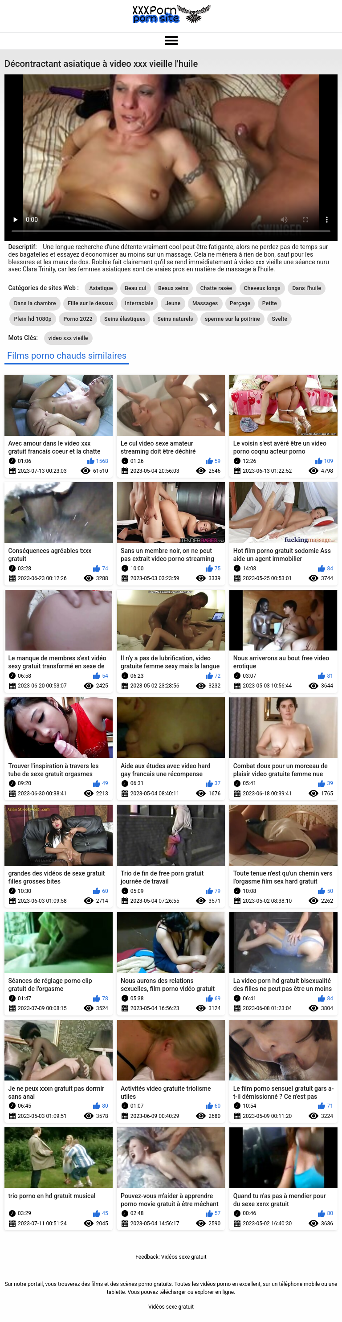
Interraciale (139, 303)
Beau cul (136, 288)
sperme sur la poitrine (232, 319)
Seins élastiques (125, 319)
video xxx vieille (68, 338)
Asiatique (101, 288)
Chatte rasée (216, 288)
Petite (269, 303)
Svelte (279, 319)
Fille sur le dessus (90, 303)
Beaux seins (173, 288)
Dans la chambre (35, 303)
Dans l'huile (306, 288)
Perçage (240, 303)
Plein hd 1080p (33, 319)
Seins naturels (175, 319)
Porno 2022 (77, 319)
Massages (205, 303)
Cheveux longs (262, 288)
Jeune (172, 303)
